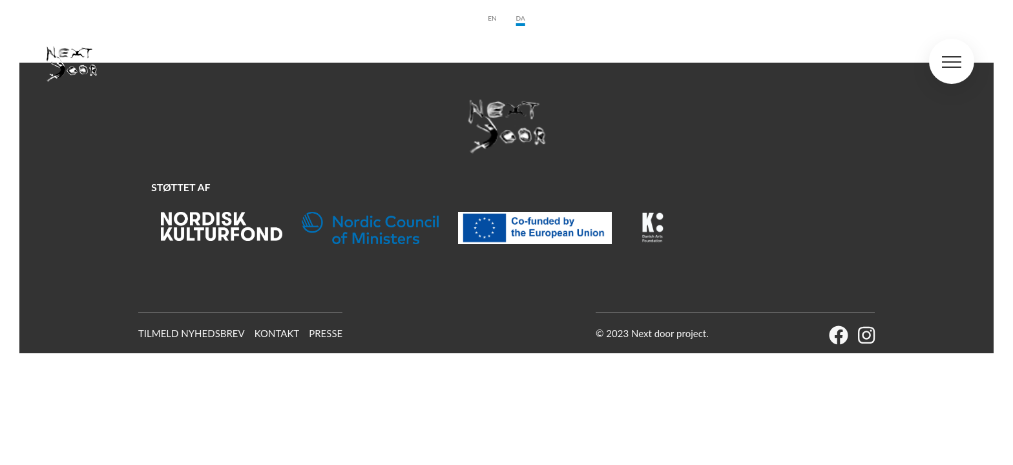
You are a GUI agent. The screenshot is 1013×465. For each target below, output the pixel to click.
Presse (325, 333)
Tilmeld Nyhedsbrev (191, 333)
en (492, 18)
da (520, 18)
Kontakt (277, 333)
